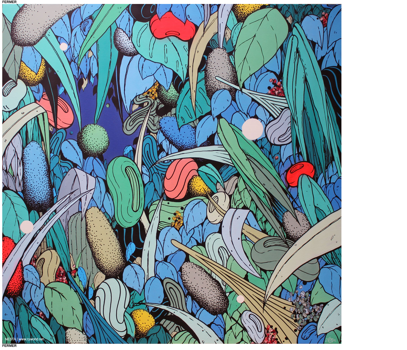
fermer (9, 2)
